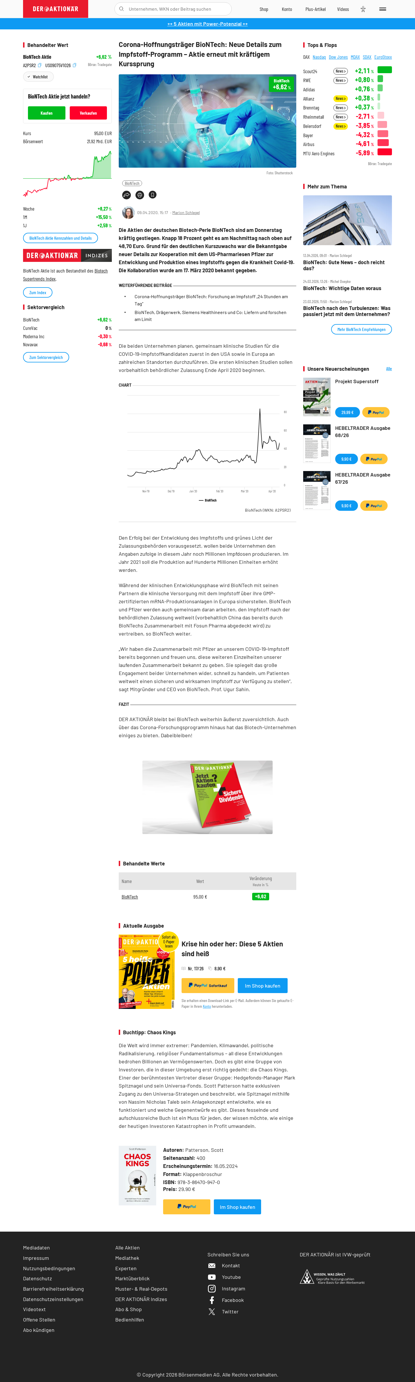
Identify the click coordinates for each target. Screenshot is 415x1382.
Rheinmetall (313, 117)
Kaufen (46, 113)
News (341, 71)
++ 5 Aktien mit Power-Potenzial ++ (207, 23)
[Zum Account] (287, 9)
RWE (307, 80)
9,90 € (347, 459)
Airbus (308, 144)
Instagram (226, 1288)
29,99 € (348, 412)
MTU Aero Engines (319, 153)
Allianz (308, 99)
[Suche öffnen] (121, 9)
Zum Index (37, 292)
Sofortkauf (208, 985)
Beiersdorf (312, 126)
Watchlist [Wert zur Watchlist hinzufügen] (40, 76)
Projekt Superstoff (357, 381)
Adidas (309, 89)
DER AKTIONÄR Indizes (141, 1299)
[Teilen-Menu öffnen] (126, 195)
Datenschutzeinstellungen (53, 1299)
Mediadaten (36, 1247)
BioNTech (132, 183)
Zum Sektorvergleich (46, 357)
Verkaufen (88, 113)
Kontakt (223, 1265)
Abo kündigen (38, 1330)
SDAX (367, 57)
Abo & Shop (128, 1309)
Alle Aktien (127, 1247)
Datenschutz (37, 1278)
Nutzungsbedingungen (49, 1268)
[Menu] (381, 9)
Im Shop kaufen (262, 985)
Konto (207, 1006)
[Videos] (343, 9)
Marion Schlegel (186, 212)
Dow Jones (338, 57)
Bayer (308, 135)
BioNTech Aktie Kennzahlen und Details (60, 238)
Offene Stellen (39, 1319)
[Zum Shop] (264, 9)
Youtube (224, 1277)
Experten (126, 1268)
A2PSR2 (32, 64)
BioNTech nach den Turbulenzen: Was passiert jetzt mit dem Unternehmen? (347, 311)
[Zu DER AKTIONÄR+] (315, 9)
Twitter (223, 1311)
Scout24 (310, 71)
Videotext (34, 1309)
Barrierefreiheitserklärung (53, 1288)
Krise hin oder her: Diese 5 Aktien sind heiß (232, 948)
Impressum (36, 1258)
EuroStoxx (383, 57)
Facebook (225, 1300)
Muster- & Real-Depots (141, 1288)
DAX (306, 57)
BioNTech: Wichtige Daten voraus (342, 288)
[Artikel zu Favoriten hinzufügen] (152, 194)
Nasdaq (319, 57)
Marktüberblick (132, 1278)
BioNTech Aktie (37, 57)
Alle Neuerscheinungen (382, 369)
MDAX (355, 57)
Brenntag (311, 108)
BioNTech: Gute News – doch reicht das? (344, 265)
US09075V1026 (60, 64)
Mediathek (127, 1258)
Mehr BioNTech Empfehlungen (361, 329)
